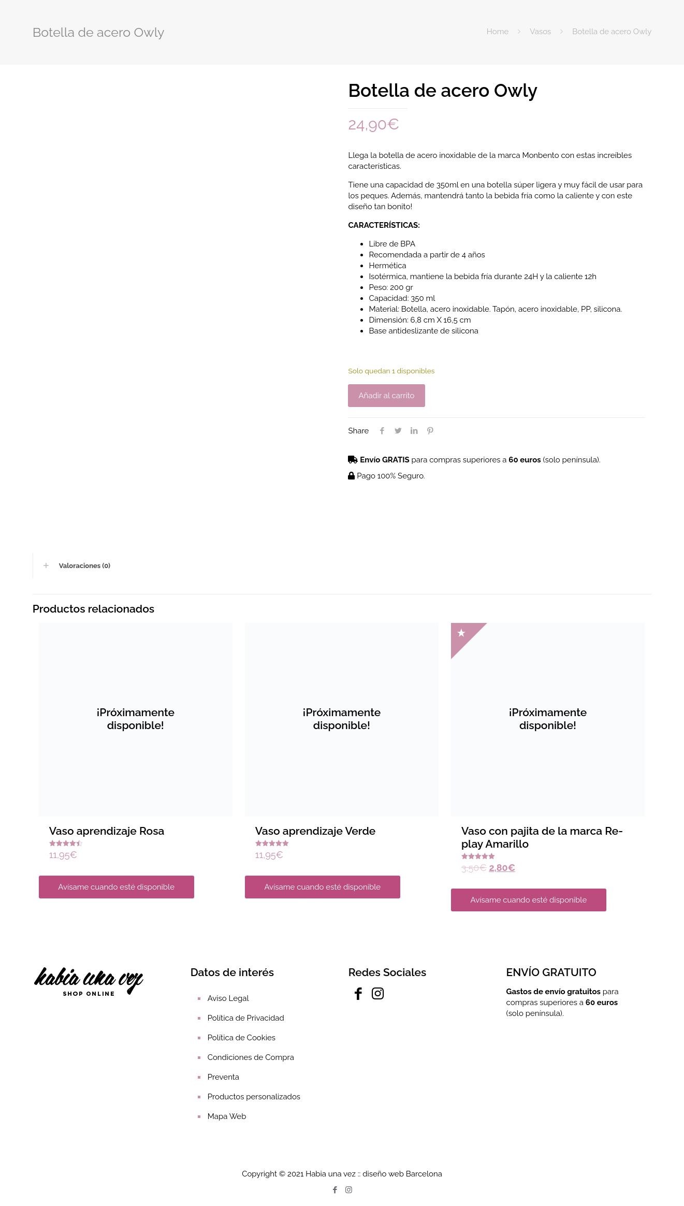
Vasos (540, 31)
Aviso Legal (228, 998)
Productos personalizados (254, 1096)
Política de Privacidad (246, 1018)
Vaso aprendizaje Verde (315, 830)
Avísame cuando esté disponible (116, 887)
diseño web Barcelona (402, 1174)
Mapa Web (227, 1116)
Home (497, 31)
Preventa (223, 1077)
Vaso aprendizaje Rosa (107, 830)
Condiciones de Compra (251, 1057)
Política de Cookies (241, 1037)
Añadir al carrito (386, 395)
